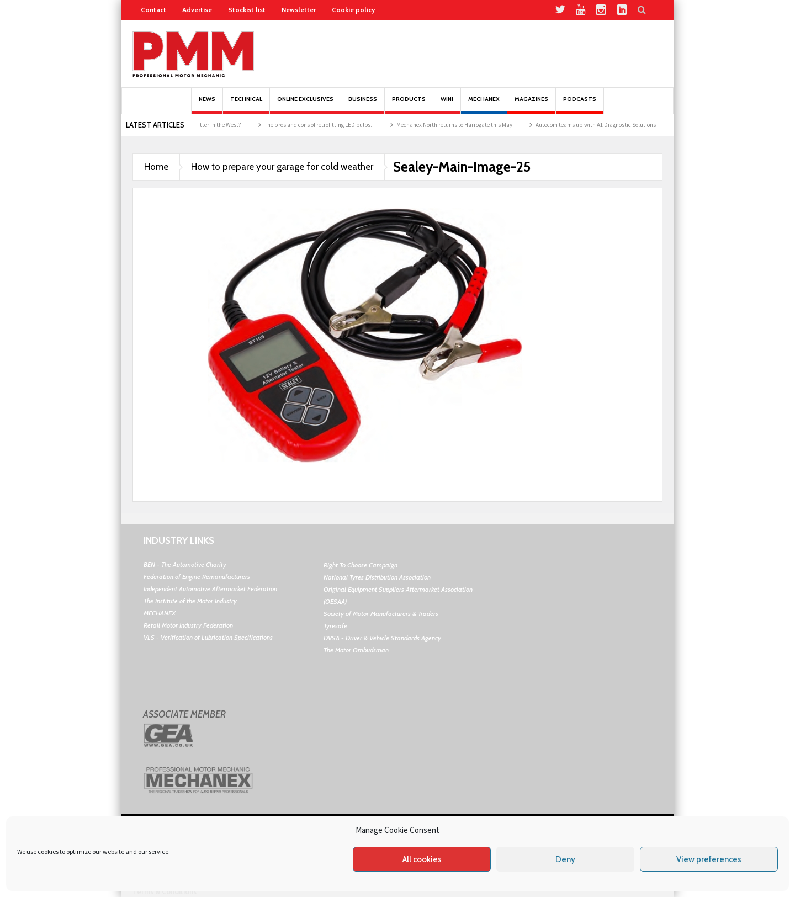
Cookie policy (353, 10)
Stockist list (247, 10)
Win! (446, 104)
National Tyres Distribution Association (377, 577)
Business (362, 104)
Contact (153, 10)
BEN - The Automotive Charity (185, 564)
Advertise (197, 10)
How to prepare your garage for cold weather (282, 166)
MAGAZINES (531, 104)
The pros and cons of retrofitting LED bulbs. (325, 125)
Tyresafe (335, 626)
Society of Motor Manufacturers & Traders (381, 613)
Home (156, 166)
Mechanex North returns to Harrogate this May (461, 125)
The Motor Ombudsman (356, 650)
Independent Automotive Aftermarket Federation (210, 589)
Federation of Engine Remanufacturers (197, 576)
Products (409, 104)
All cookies (422, 859)
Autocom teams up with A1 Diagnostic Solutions (602, 125)
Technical (246, 104)
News (207, 104)
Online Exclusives (305, 104)
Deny (565, 859)
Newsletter (299, 10)
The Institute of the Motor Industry (190, 601)
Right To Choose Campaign (361, 565)
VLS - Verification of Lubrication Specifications (208, 637)
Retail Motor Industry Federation (188, 625)
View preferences (708, 859)
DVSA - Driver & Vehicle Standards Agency (382, 638)
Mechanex (484, 104)
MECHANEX (160, 613)
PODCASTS (579, 104)
